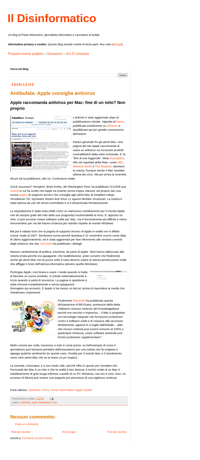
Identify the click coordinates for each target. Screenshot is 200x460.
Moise (120, 121)
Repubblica (117, 158)
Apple (35, 402)
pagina (23, 194)
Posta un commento (26, 424)
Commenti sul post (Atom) (37, 438)
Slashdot (34, 390)
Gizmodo (46, 243)
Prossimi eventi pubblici (25, 54)
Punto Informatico (62, 390)
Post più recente (20, 431)
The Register (103, 166)
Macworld (79, 300)
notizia (14, 190)
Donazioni (54, 54)
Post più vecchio (117, 431)
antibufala (25, 402)
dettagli (117, 44)
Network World (82, 166)
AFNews (112, 125)
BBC (120, 162)
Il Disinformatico (52, 18)
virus (54, 402)
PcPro (45, 390)
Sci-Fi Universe (77, 54)
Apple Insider (83, 390)
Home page (68, 431)
